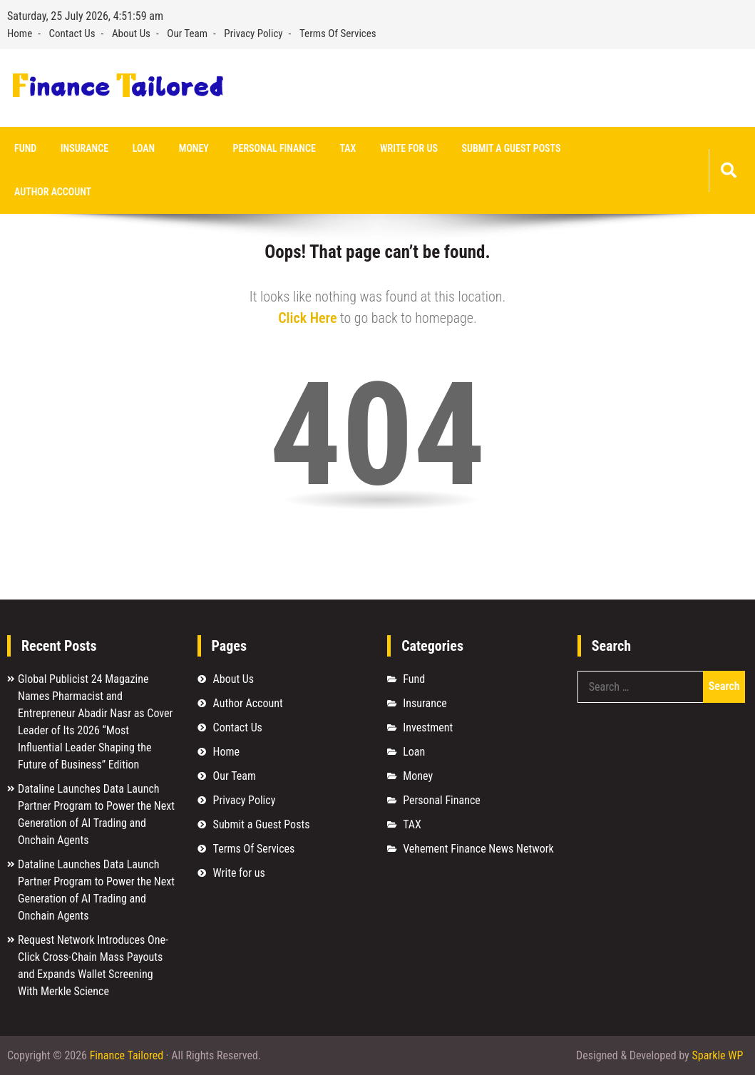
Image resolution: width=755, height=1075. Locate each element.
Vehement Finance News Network (478, 848)
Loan (144, 148)
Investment (428, 727)
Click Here (307, 317)
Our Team (187, 33)
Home (19, 33)
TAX (347, 148)
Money (194, 148)
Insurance (84, 148)
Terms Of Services (337, 33)
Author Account (52, 191)
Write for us (409, 148)
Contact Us (72, 33)
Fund (25, 148)
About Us (131, 33)
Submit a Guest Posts (511, 148)
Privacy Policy (253, 33)
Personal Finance (274, 148)
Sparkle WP (717, 1055)
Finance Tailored (126, 1055)
